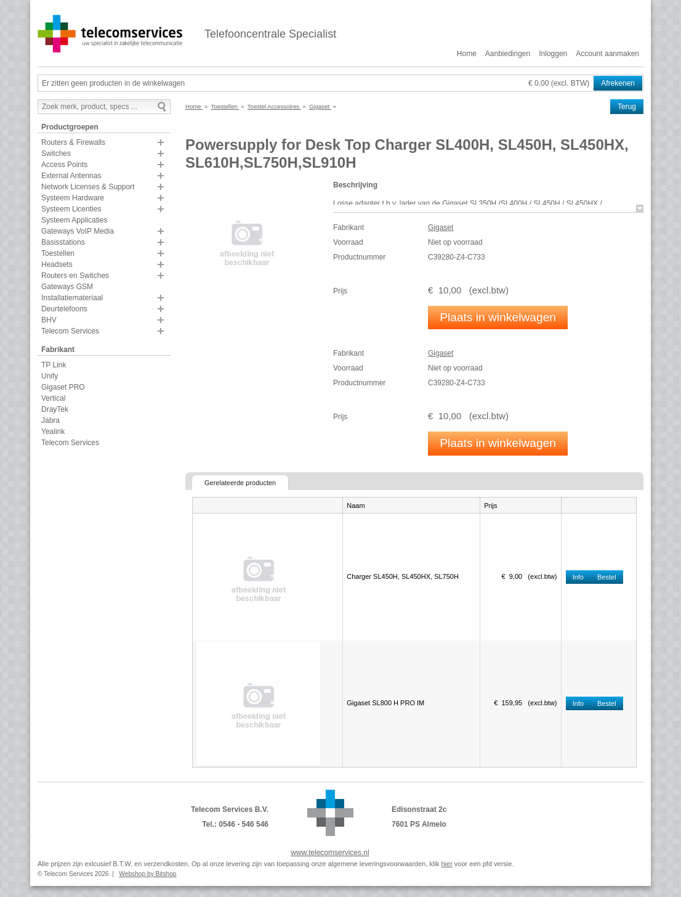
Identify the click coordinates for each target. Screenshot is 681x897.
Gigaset (440, 227)
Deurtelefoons (64, 309)
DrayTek (54, 409)
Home (467, 53)
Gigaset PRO (63, 387)
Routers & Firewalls (73, 142)
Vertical (53, 398)
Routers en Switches (75, 275)
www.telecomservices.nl (330, 852)
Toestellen (58, 253)
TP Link (53, 365)
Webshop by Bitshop (147, 873)
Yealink (53, 431)
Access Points (64, 164)
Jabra (50, 420)
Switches (56, 153)
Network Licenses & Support (87, 186)
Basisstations (63, 242)
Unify (49, 376)
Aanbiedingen (507, 53)
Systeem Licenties (71, 209)
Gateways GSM (67, 286)
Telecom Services (70, 331)
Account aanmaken (607, 53)
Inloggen (553, 53)
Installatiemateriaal (72, 297)
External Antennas (71, 175)
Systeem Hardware (72, 198)
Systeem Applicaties (74, 220)
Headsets (57, 264)
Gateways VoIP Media (77, 231)
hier (446, 863)
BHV (49, 320)
